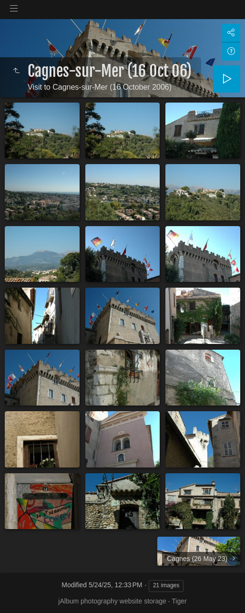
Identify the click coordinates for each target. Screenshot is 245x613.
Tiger (179, 601)
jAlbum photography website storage (112, 601)
